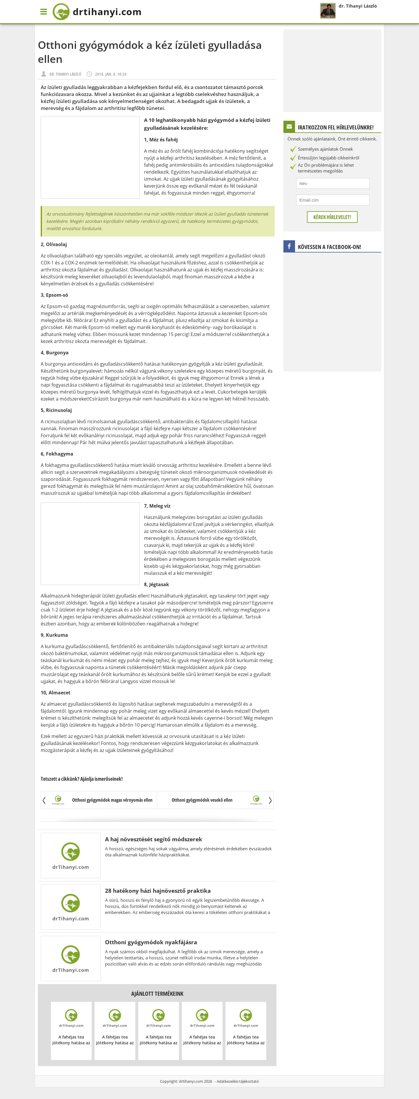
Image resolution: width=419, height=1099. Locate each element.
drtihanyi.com (191, 1081)
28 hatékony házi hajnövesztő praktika (158, 890)
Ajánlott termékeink (157, 993)
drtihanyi (97, 11)
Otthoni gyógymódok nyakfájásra (151, 942)
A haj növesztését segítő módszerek (153, 839)
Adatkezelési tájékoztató (238, 1081)
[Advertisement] (90, 157)
